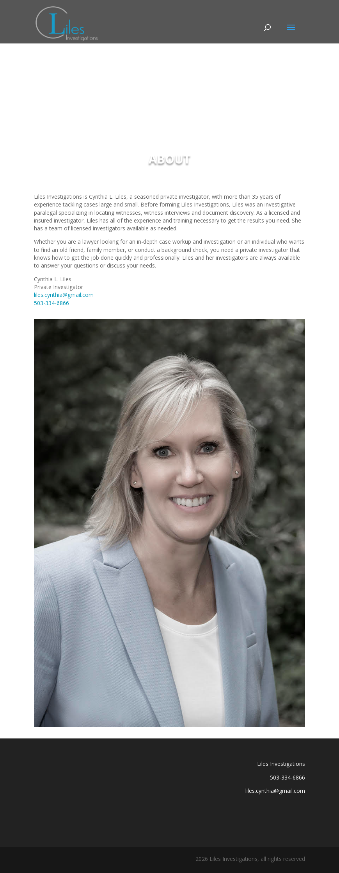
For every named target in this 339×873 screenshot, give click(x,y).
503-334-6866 (51, 303)
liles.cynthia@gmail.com (64, 294)
